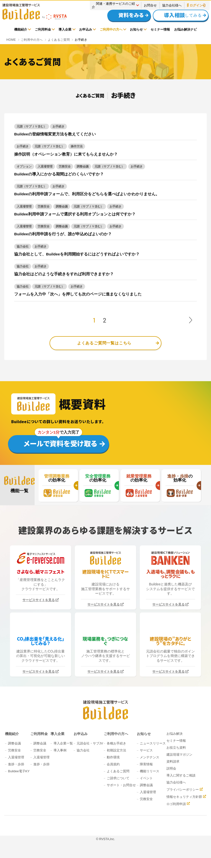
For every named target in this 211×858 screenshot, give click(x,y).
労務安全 (65, 166)
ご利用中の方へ (111, 29)
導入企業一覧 (63, 743)
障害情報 (146, 764)
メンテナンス (149, 757)
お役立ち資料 (176, 747)
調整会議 (83, 166)
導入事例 (59, 750)
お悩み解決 (174, 733)
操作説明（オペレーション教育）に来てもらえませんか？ (66, 154)
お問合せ (150, 5)
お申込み (85, 29)
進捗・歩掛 (16, 764)
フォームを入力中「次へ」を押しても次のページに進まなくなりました (78, 294)
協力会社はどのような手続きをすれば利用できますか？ (64, 274)
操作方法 (77, 146)
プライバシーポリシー (182, 789)
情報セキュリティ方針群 (184, 796)
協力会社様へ (172, 5)
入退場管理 (45, 166)
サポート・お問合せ (121, 785)
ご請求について (118, 778)
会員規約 (113, 764)
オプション (24, 166)
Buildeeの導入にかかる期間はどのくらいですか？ (59, 174)
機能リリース (149, 771)
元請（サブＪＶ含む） (32, 126)
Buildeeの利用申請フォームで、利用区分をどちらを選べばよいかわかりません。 (86, 194)
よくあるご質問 (118, 771)
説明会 (171, 768)
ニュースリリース (153, 743)
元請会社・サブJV (90, 743)
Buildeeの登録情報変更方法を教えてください (55, 134)
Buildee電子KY (19, 771)
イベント (146, 778)
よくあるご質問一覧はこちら (104, 343)
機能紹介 (20, 29)
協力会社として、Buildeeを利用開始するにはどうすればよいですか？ (77, 254)
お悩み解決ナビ (185, 29)
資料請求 (172, 761)
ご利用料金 (43, 29)
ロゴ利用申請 (176, 804)
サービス (146, 750)
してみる (178, 15)
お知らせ (136, 29)
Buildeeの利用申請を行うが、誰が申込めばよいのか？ (63, 234)
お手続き (58, 126)
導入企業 (64, 29)
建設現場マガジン (179, 754)
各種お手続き (116, 743)
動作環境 (113, 757)
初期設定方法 (116, 750)
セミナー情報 (160, 29)
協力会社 (23, 246)
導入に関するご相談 (181, 775)
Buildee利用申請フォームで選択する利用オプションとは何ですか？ (75, 214)
